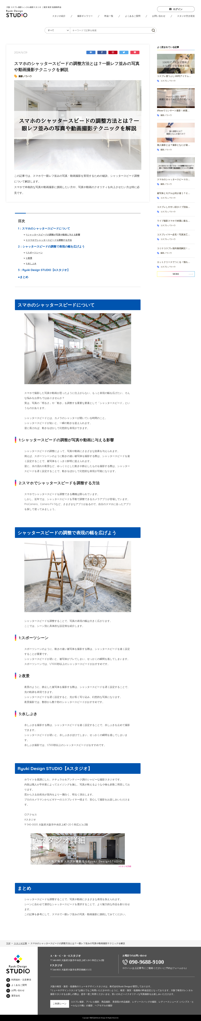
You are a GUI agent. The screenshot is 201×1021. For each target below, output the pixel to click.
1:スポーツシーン (34, 252)
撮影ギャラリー (85, 16)
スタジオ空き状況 (186, 16)
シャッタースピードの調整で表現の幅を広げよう (53, 246)
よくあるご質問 (132, 16)
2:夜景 (29, 258)
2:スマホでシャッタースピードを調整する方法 (49, 240)
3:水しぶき (31, 263)
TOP (8, 943)
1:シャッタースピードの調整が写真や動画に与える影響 (53, 234)
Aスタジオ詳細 (125, 866)
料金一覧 (108, 16)
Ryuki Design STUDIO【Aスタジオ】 (46, 270)
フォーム (177, 968)
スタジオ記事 (20, 943)
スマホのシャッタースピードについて (46, 228)
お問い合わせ (158, 16)
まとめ (24, 277)
